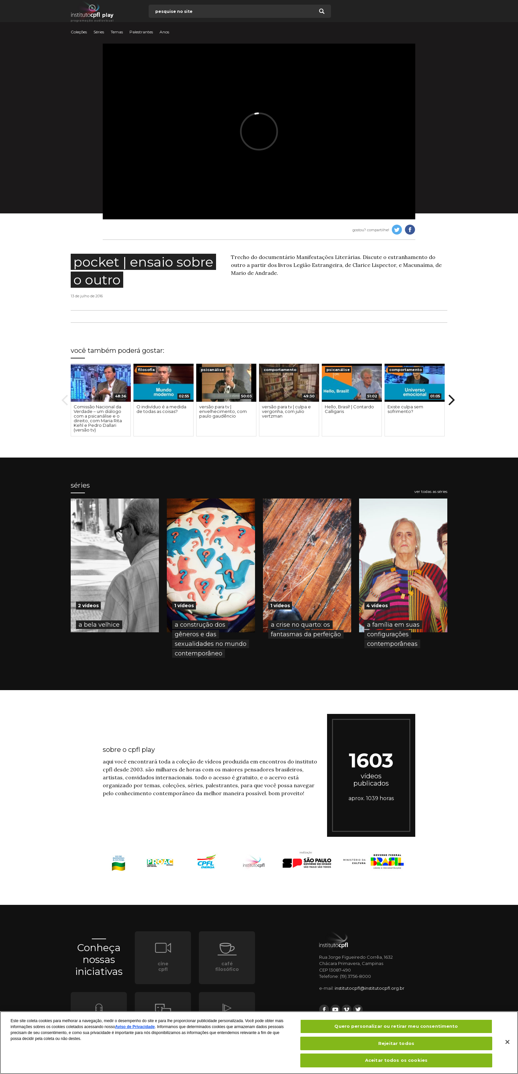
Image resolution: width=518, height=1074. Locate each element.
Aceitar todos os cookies (396, 1062)
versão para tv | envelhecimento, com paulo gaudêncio (223, 411)
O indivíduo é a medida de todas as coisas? (161, 409)
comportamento (280, 369)
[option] (101, 400)
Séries (98, 32)
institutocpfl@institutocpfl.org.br (369, 988)
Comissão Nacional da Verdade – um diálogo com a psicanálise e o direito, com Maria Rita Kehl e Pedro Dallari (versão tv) (98, 418)
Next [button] (451, 400)
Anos (164, 32)
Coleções (79, 32)
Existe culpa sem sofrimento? (405, 409)
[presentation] (101, 383)
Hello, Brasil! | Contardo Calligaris (349, 409)
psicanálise (212, 369)
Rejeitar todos (396, 1045)
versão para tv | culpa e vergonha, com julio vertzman (286, 411)
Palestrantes (141, 32)
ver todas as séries (430, 491)
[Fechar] (507, 1044)
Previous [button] (64, 400)
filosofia (146, 369)
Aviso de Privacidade (135, 1029)
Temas (117, 32)
